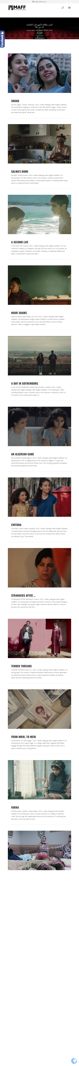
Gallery (11, 986)
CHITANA (16, 525)
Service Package (14, 930)
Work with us (13, 984)
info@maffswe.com (15, 1013)
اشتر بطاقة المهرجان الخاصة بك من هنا (39, 26)
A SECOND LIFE (19, 242)
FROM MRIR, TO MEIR (23, 737)
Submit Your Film (15, 920)
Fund (10, 944)
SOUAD (15, 101)
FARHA (15, 807)
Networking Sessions (16, 960)
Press (10, 971)
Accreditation (13, 947)
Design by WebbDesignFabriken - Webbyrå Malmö (39, 1063)
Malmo (11, 973)
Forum (10, 942)
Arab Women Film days (17, 928)
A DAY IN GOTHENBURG (24, 383)
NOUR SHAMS (19, 313)
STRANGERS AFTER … (23, 595)
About (10, 917)
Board (10, 979)
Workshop (12, 957)
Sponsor (11, 992)
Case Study (12, 955)
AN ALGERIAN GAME (22, 454)
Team (10, 976)
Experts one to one (16, 949)
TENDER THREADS (21, 666)
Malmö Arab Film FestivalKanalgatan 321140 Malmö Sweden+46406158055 (18, 1005)
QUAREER (16, 878)
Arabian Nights (14, 925)
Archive (11, 981)
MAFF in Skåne (14, 923)
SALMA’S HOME (19, 171)
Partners (11, 989)
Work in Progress (15, 952)
